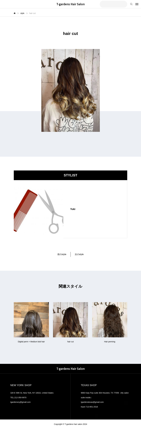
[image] (38, 209)
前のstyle (61, 254)
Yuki (72, 209)
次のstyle (79, 254)
